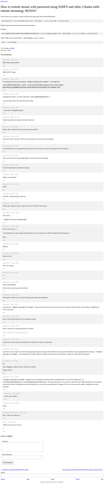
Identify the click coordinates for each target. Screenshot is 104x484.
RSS (102, 479)
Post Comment (7, 462)
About (52, 479)
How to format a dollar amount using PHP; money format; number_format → (83, 469)
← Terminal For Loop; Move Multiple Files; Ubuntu (14, 469)
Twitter (77, 479)
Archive (3, 479)
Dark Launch (4, 1)
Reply (4, 65)
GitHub (12, 48)
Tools (27, 479)
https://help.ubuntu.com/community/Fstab (15, 332)
